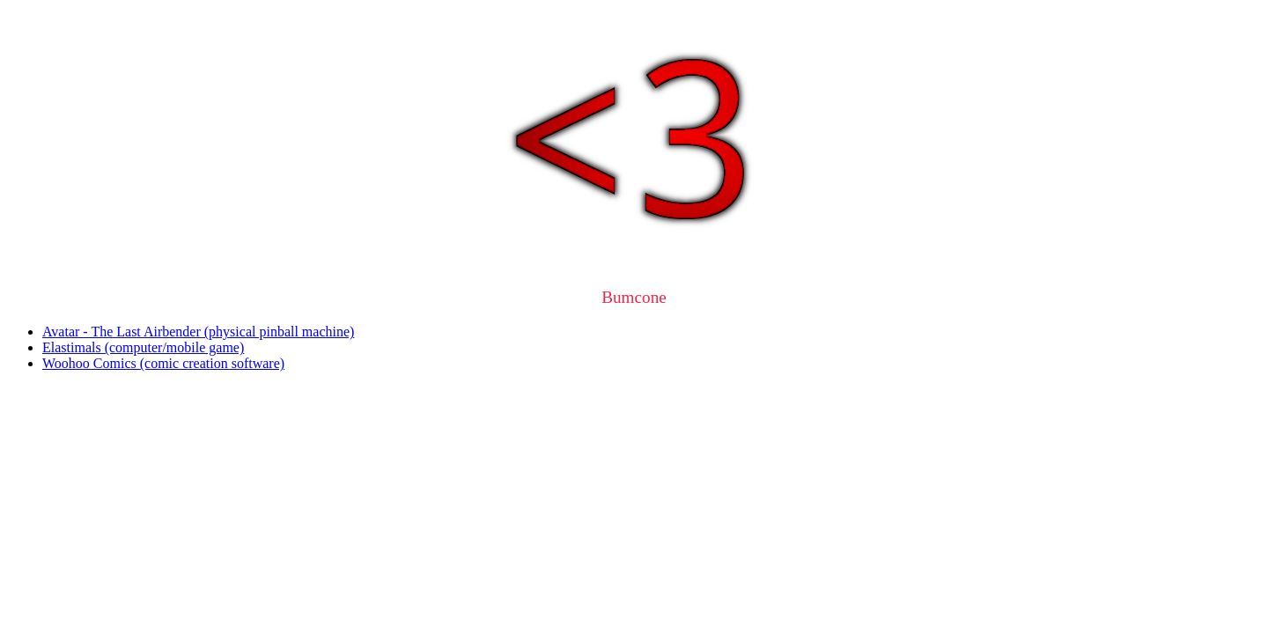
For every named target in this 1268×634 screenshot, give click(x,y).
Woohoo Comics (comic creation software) (163, 363)
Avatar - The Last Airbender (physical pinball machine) (198, 331)
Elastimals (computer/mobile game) (143, 347)
